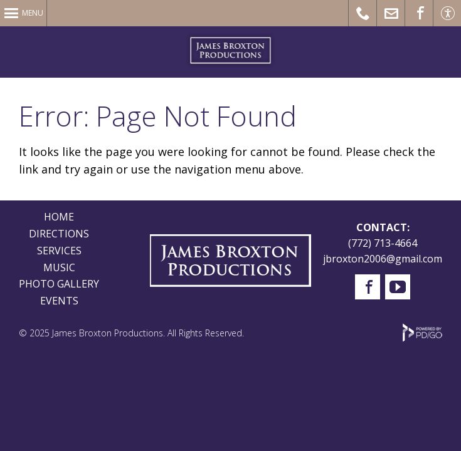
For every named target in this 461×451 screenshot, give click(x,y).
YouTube (397, 286)
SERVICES (59, 250)
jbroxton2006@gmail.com (382, 259)
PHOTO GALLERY (59, 284)
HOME (59, 217)
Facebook (367, 286)
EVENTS (59, 301)
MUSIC (59, 267)
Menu (32, 13)
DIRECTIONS (59, 234)
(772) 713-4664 (382, 243)
